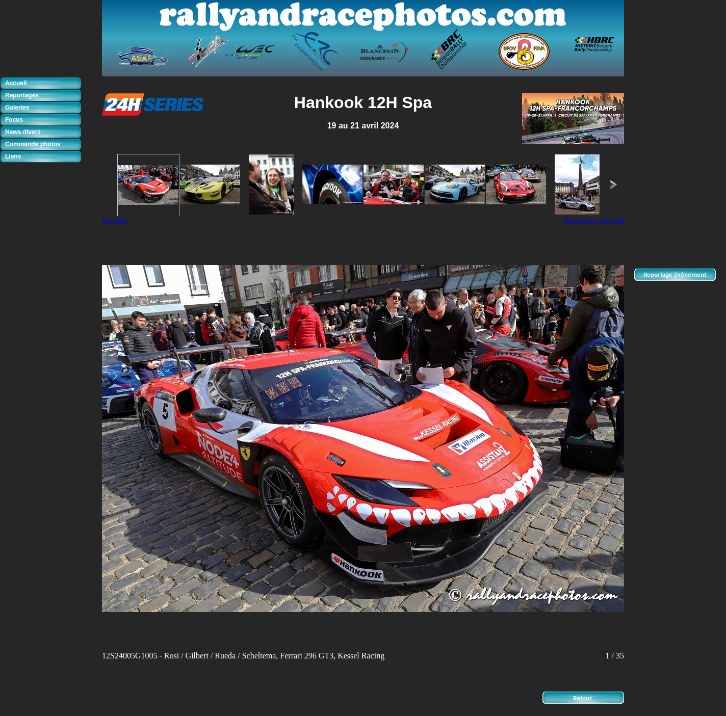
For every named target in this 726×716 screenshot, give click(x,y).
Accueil (16, 83)
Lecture (114, 221)
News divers (23, 132)
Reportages (22, 95)
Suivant (611, 221)
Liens (13, 156)
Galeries (17, 107)
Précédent (580, 221)
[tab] (43, 83)
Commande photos (33, 144)
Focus (14, 119)
